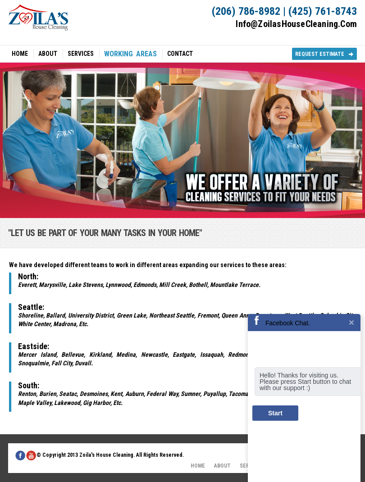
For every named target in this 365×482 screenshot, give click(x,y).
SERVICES (81, 53)
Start (275, 413)
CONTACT (180, 53)
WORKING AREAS (130, 54)
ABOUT (47, 53)
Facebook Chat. (287, 323)
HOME (20, 53)
